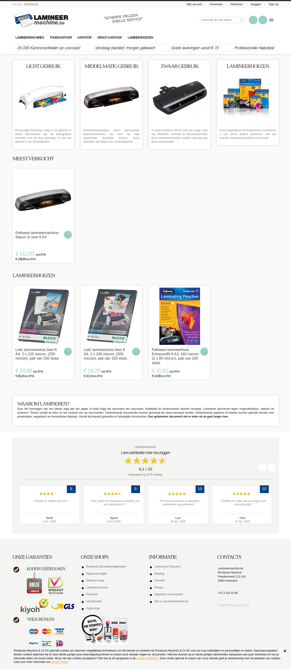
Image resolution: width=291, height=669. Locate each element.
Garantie (159, 580)
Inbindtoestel (94, 601)
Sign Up (273, 4)
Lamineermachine (97, 587)
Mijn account (194, 4)
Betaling (159, 573)
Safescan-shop (95, 580)
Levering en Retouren (167, 566)
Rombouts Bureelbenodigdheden (106, 566)
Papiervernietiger (96, 573)
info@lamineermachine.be (234, 605)
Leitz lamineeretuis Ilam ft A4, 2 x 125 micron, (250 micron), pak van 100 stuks (37, 354)
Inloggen (256, 4)
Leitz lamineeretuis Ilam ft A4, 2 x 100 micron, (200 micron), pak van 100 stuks (105, 354)
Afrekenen (236, 4)
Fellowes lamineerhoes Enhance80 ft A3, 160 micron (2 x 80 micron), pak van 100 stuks (175, 356)
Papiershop (93, 608)
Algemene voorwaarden (168, 594)
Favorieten (216, 4)
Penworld (92, 594)
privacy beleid (59, 662)
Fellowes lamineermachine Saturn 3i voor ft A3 (36, 235)
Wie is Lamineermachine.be (171, 601)
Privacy (158, 587)
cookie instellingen (147, 658)
